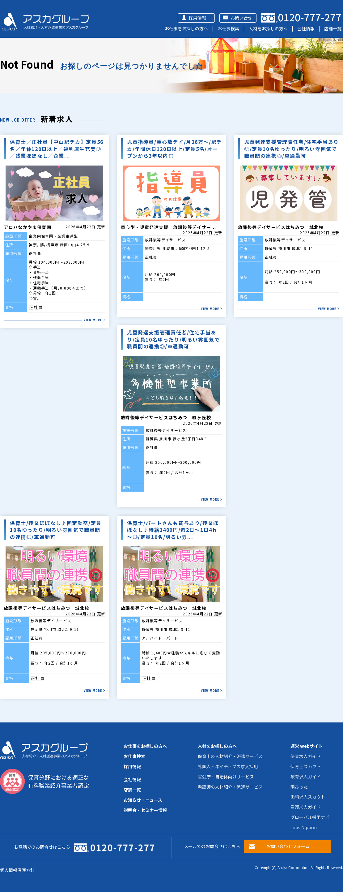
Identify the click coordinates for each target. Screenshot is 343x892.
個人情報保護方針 (17, 870)
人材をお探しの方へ (268, 28)
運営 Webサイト (306, 746)
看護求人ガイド (305, 807)
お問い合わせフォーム (288, 846)
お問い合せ (241, 18)
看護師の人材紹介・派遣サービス (230, 787)
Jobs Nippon (303, 827)
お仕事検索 (228, 28)
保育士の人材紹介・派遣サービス (230, 756)
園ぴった (299, 787)
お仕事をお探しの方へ (186, 28)
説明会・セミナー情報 (145, 810)
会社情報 (306, 28)
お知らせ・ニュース (143, 800)
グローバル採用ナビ (309, 817)
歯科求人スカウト (307, 797)
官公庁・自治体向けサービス (226, 776)
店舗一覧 (332, 28)
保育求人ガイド (305, 756)
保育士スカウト (305, 766)
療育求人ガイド (305, 776)
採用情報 (197, 18)
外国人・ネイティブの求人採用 (228, 766)
